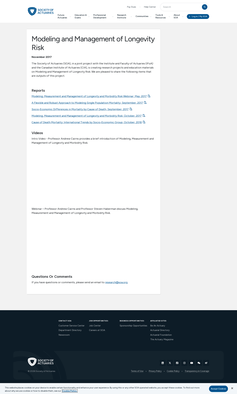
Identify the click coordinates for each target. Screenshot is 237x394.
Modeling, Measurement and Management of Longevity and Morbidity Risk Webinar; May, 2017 (89, 96)
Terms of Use (137, 371)
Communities (144, 16)
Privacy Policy (155, 371)
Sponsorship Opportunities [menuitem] (133, 325)
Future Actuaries (64, 16)
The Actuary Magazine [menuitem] (161, 339)
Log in (198, 16)
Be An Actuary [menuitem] (157, 325)
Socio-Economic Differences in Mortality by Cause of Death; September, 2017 (80, 109)
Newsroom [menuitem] (64, 335)
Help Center (150, 7)
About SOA (178, 16)
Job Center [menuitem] (95, 325)
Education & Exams (82, 16)
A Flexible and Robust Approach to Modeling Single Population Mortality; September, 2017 (87, 102)
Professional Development (103, 16)
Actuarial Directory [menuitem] (160, 330)
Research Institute (124, 16)
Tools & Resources (162, 16)
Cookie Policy (173, 371)
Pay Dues (131, 7)
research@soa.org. (116, 282)
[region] (118, 388)
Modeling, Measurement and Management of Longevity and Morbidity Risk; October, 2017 (87, 115)
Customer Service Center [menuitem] (71, 325)
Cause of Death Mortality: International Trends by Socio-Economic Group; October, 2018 (87, 122)
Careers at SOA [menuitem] (97, 330)
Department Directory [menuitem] (69, 330)
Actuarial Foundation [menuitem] (161, 335)
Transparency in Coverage (197, 371)
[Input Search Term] (182, 7)
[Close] (232, 388)
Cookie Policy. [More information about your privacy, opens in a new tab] (69, 391)
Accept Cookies (218, 389)
